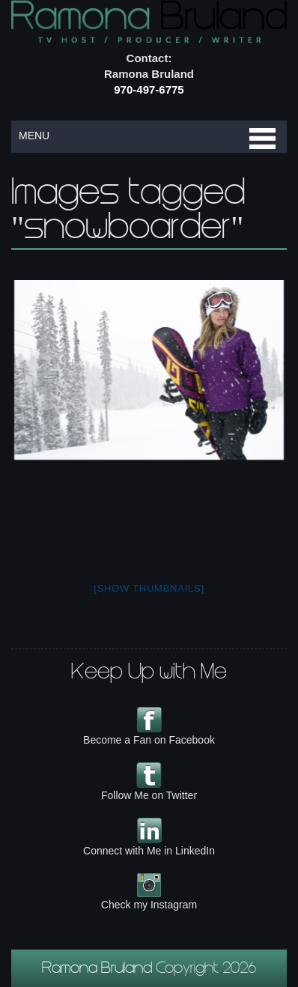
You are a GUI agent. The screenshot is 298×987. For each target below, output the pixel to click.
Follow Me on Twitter (149, 795)
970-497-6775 (148, 89)
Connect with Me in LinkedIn (149, 851)
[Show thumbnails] (149, 588)
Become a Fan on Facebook (149, 740)
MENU (34, 136)
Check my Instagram (149, 905)
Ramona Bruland (99, 970)
